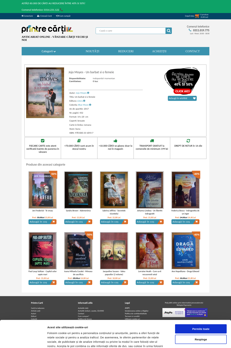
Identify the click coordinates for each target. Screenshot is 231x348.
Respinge (201, 315)
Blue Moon (84, 104)
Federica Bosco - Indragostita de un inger (185, 212)
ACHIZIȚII (159, 51)
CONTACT (193, 51)
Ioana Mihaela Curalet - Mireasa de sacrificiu (78, 273)
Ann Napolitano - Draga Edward (185, 271)
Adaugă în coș (42, 221)
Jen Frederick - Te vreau (42, 210)
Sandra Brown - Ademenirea (78, 210)
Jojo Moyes (82, 92)
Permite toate (200, 304)
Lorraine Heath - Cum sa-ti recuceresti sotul (149, 273)
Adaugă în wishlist (182, 98)
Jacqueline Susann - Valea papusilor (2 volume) (114, 273)
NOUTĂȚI (92, 51)
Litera (81, 100)
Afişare (180, 340)
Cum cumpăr (63, 16)
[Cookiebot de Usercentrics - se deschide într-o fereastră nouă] (23, 341)
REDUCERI (126, 51)
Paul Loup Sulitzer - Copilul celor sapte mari (43, 273)
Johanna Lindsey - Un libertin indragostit (149, 212)
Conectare (27, 16)
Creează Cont (44, 16)
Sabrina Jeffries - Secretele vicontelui (114, 212)
